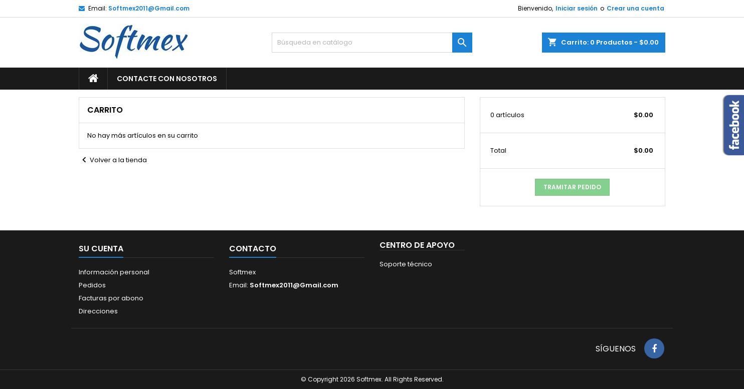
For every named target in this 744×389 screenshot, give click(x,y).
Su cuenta (101, 248)
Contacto (252, 248)
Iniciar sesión (576, 8)
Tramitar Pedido (572, 187)
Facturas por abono (111, 298)
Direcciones (98, 311)
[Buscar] (372, 43)
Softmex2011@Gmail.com (149, 8)
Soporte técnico (406, 264)
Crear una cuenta (635, 8)
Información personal (114, 272)
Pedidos (92, 285)
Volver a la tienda (113, 160)
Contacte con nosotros (167, 79)
